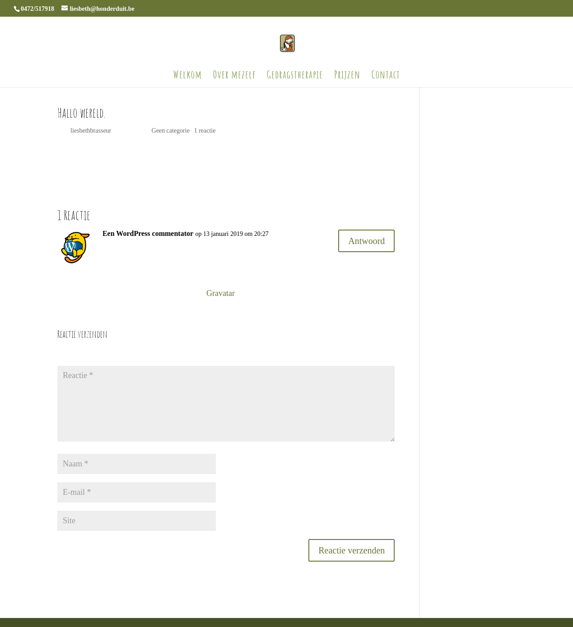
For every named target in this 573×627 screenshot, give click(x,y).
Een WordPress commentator (147, 233)
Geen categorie (171, 130)
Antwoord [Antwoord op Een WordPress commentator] (366, 241)
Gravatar (220, 293)
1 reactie (205, 130)
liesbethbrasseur (90, 130)
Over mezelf (234, 76)
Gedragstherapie (295, 76)
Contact (386, 76)
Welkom (187, 76)
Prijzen (347, 76)
